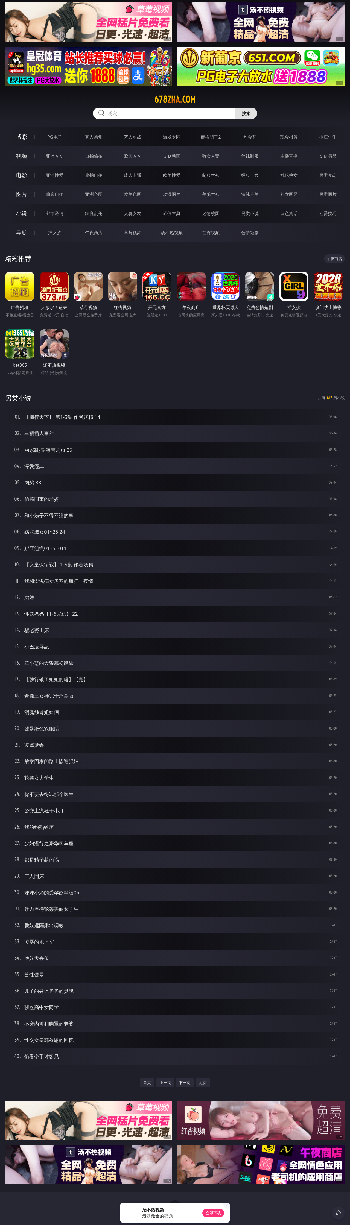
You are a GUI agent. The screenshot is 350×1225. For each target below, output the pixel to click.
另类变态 (328, 175)
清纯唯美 (250, 194)
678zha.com (175, 99)
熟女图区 (289, 194)
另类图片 (328, 194)
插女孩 (54, 233)
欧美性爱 (171, 175)
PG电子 (54, 137)
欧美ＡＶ (132, 156)
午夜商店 (94, 233)
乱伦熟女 (289, 175)
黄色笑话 (289, 213)
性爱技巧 (328, 213)
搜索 (246, 113)
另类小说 (250, 213)
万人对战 (132, 137)
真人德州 (94, 137)
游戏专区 (171, 137)
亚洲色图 (94, 194)
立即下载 (213, 1212)
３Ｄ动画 (171, 156)
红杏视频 (211, 233)
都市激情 (54, 213)
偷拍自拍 (94, 175)
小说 (21, 213)
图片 (21, 194)
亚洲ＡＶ (54, 156)
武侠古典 (171, 213)
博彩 (21, 136)
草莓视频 (132, 233)
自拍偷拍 (94, 156)
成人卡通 (132, 175)
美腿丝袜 (211, 194)
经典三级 (250, 175)
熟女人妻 (211, 156)
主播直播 (289, 156)
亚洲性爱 (54, 175)
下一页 (184, 1082)
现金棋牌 (289, 137)
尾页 (203, 1082)
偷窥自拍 (54, 194)
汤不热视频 (172, 233)
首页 (147, 1082)
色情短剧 (250, 233)
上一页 (165, 1082)
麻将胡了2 (211, 137)
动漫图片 (171, 194)
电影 (21, 175)
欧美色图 (132, 194)
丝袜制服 (250, 156)
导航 (21, 232)
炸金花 (249, 137)
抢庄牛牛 (328, 137)
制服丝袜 (211, 175)
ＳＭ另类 (328, 156)
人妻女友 (132, 213)
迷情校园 (211, 213)
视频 (21, 156)
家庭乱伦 (94, 213)
